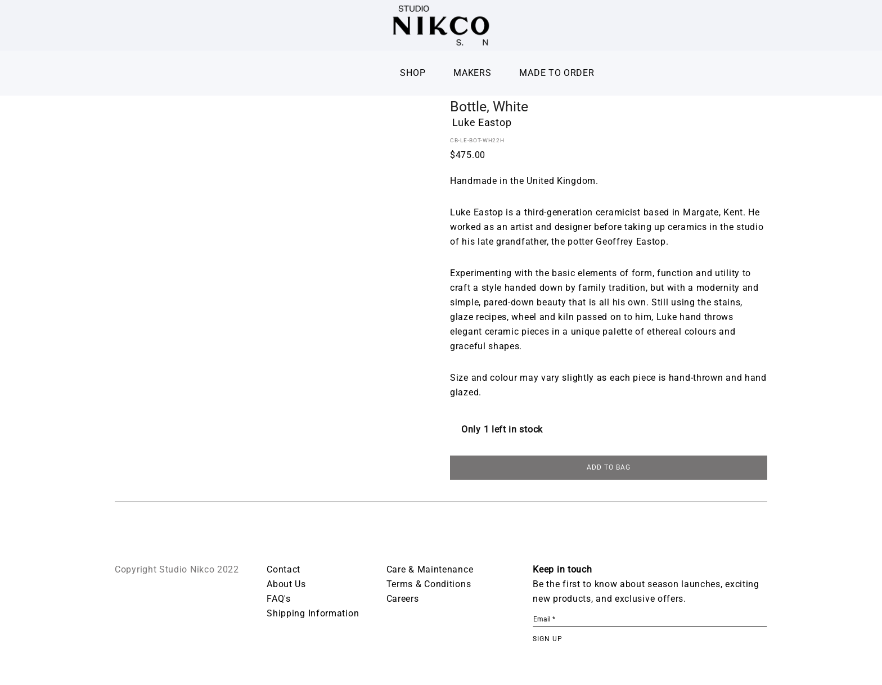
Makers (472, 72)
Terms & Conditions (428, 585)
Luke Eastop (482, 122)
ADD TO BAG (609, 468)
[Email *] (650, 621)
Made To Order (556, 72)
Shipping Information (313, 614)
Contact (283, 570)
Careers (402, 599)
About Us (286, 585)
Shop (412, 72)
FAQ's (279, 599)
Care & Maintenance (430, 570)
